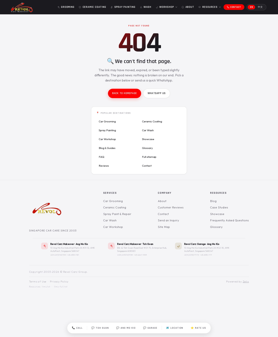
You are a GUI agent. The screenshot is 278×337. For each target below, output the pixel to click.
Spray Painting (107, 130)
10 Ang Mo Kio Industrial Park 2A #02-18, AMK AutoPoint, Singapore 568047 (206, 250)
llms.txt (46, 286)
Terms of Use (37, 281)
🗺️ (174, 328)
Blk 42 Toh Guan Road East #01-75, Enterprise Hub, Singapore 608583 (142, 250)
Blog (213, 201)
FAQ (101, 156)
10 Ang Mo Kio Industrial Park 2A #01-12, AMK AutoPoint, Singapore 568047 (72, 250)
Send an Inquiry (168, 220)
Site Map (164, 227)
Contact (147, 165)
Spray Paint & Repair (117, 214)
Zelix (246, 281)
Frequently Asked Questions (229, 220)
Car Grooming (107, 121)
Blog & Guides (107, 148)
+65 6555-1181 (73, 255)
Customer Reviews (171, 207)
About (162, 201)
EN (251, 7)
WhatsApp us (157, 93)
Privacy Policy (59, 281)
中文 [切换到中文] (260, 7)
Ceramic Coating (152, 121)
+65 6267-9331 (140, 255)
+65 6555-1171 (206, 255)
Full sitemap (149, 156)
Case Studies (219, 207)
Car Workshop (107, 139)
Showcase (148, 139)
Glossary (147, 148)
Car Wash (148, 130)
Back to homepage (124, 93)
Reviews (104, 165)
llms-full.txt (61, 286)
